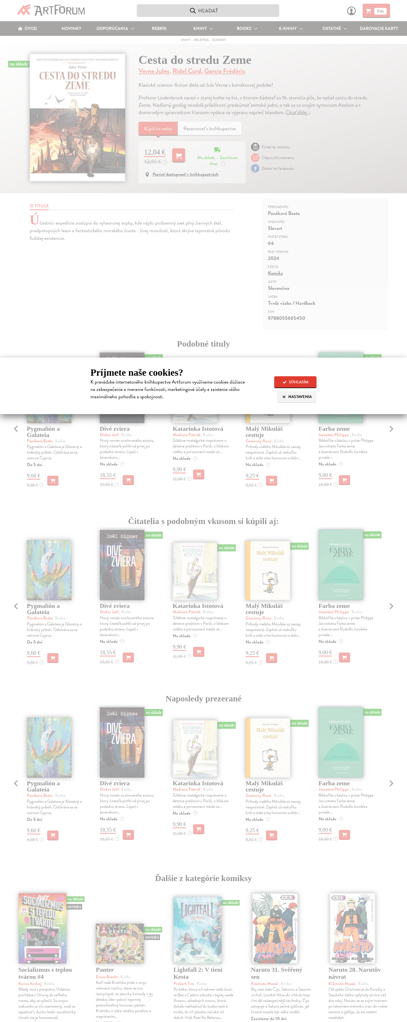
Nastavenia (297, 397)
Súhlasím (295, 382)
